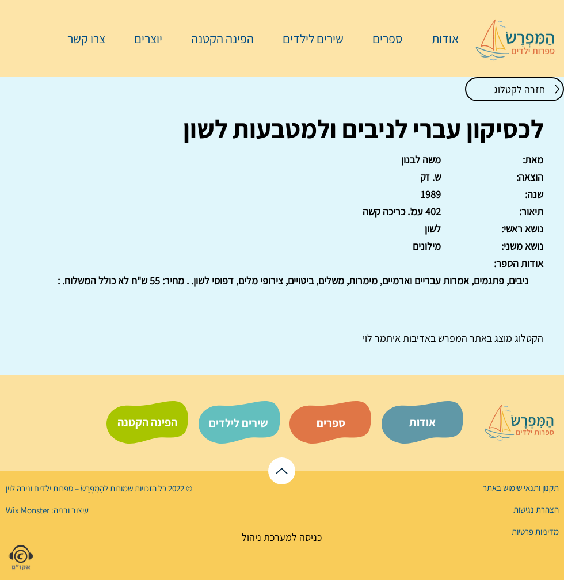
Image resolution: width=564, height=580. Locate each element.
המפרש (451, 338)
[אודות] (422, 422)
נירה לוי (19, 488)
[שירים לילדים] (238, 423)
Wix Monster (27, 510)
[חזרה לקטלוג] (514, 89)
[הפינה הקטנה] (147, 422)
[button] (381, 38)
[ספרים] (331, 423)
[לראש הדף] (281, 470)
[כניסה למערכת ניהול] (281, 537)
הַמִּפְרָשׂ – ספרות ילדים (68, 488)
